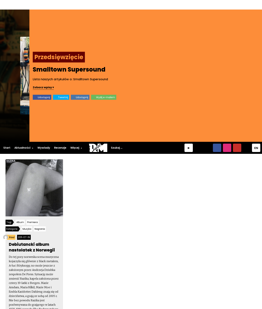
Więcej (74, 138)
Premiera (33, 213)
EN (256, 138)
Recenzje (60, 138)
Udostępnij (158, 87)
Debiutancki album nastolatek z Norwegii (33, 238)
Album (21, 213)
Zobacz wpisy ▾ (157, 78)
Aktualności (22, 138)
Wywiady (43, 138)
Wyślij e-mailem (220, 87)
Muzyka (28, 220)
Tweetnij (177, 87)
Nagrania (41, 220)
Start (6, 138)
